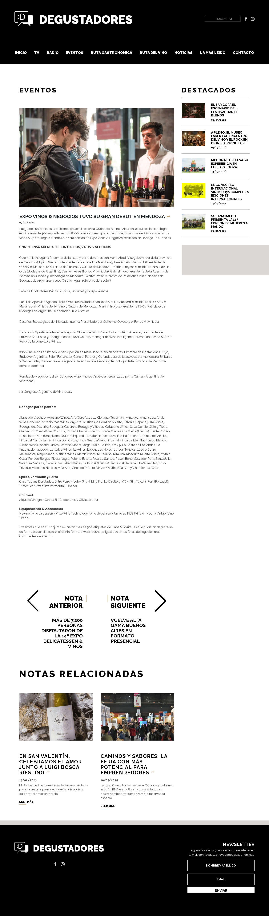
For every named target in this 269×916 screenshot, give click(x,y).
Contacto (243, 52)
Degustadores (73, 18)
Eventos (74, 52)
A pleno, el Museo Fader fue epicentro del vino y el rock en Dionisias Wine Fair (230, 140)
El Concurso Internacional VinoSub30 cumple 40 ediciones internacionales (230, 194)
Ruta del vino (153, 52)
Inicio (21, 52)
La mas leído (212, 52)
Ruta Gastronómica (111, 52)
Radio (52, 52)
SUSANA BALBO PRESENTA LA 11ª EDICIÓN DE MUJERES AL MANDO (230, 223)
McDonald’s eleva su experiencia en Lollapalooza (230, 165)
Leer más (26, 802)
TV (36, 52)
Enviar (221, 890)
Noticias (184, 52)
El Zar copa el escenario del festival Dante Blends (230, 112)
